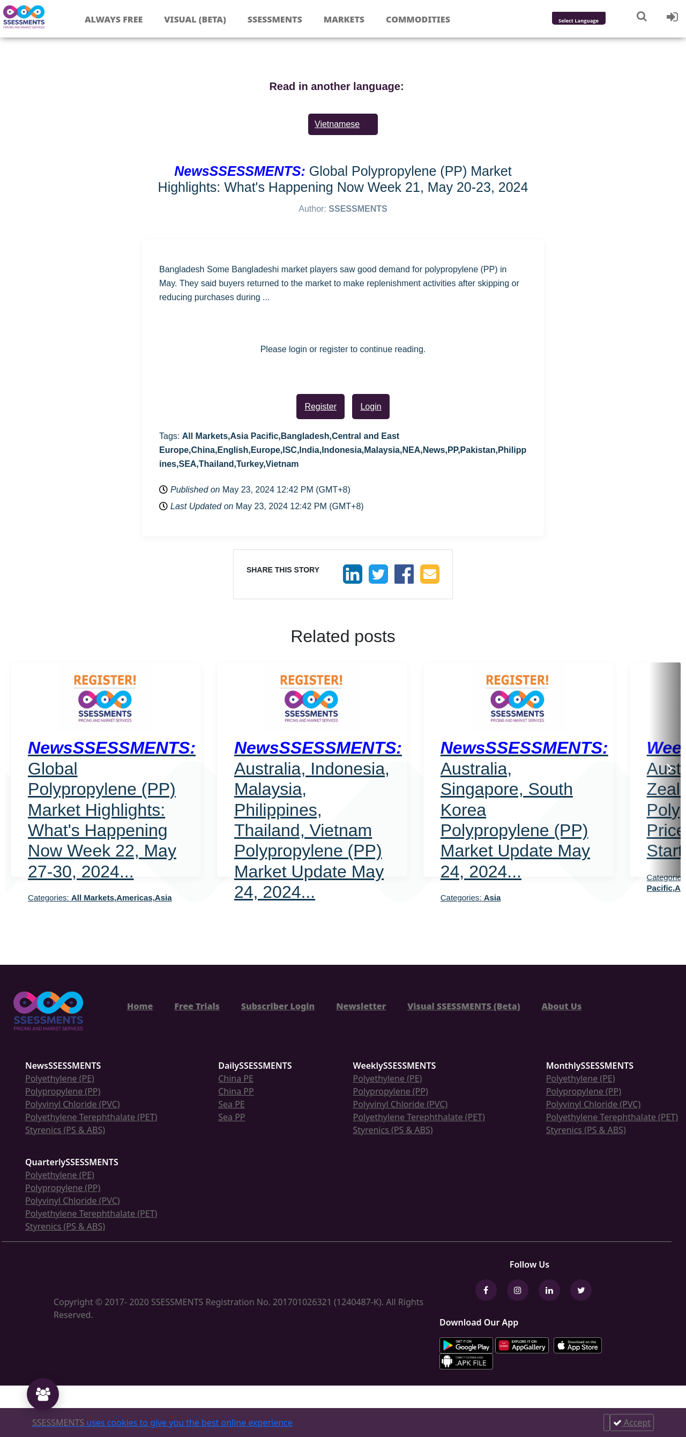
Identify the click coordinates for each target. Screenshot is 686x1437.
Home (140, 1006)
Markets (344, 19)
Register (320, 406)
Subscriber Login (278, 1006)
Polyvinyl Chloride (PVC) (72, 1104)
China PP (236, 1091)
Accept (632, 1422)
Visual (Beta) (195, 19)
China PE (235, 1078)
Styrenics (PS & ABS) (65, 1130)
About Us (561, 1006)
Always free (114, 19)
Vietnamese (337, 124)
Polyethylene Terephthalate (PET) (91, 1117)
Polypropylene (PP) (62, 1091)
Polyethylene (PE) (59, 1078)
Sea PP (231, 1117)
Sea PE (231, 1104)
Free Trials (197, 1006)
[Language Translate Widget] (593, 21)
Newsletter (361, 1006)
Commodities (418, 19)
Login (370, 406)
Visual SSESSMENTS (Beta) (463, 1006)
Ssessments (275, 19)
